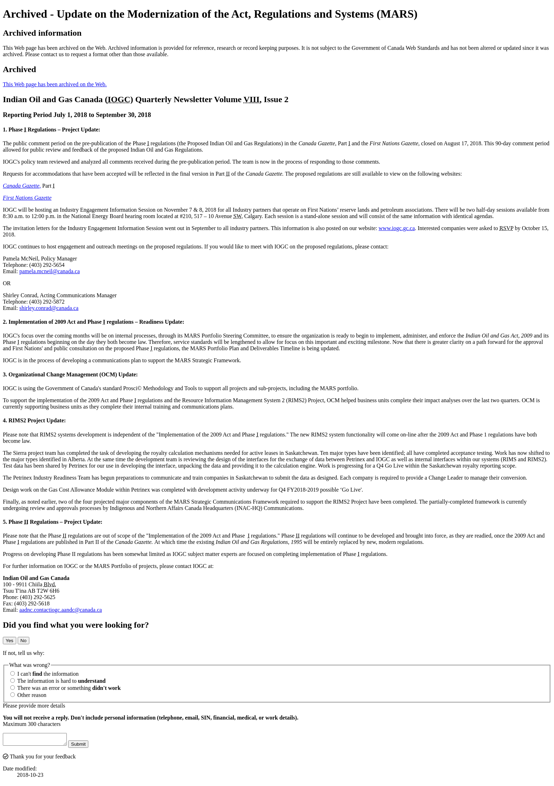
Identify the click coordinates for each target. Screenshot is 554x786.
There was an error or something (65, 688)
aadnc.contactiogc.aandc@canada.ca (60, 610)
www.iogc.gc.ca (397, 228)
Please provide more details (34, 706)
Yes (9, 640)
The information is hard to (58, 681)
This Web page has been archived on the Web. (55, 84)
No (23, 640)
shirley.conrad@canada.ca (48, 308)
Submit (85, 746)
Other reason (28, 695)
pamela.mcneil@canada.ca (49, 271)
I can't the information (44, 674)
